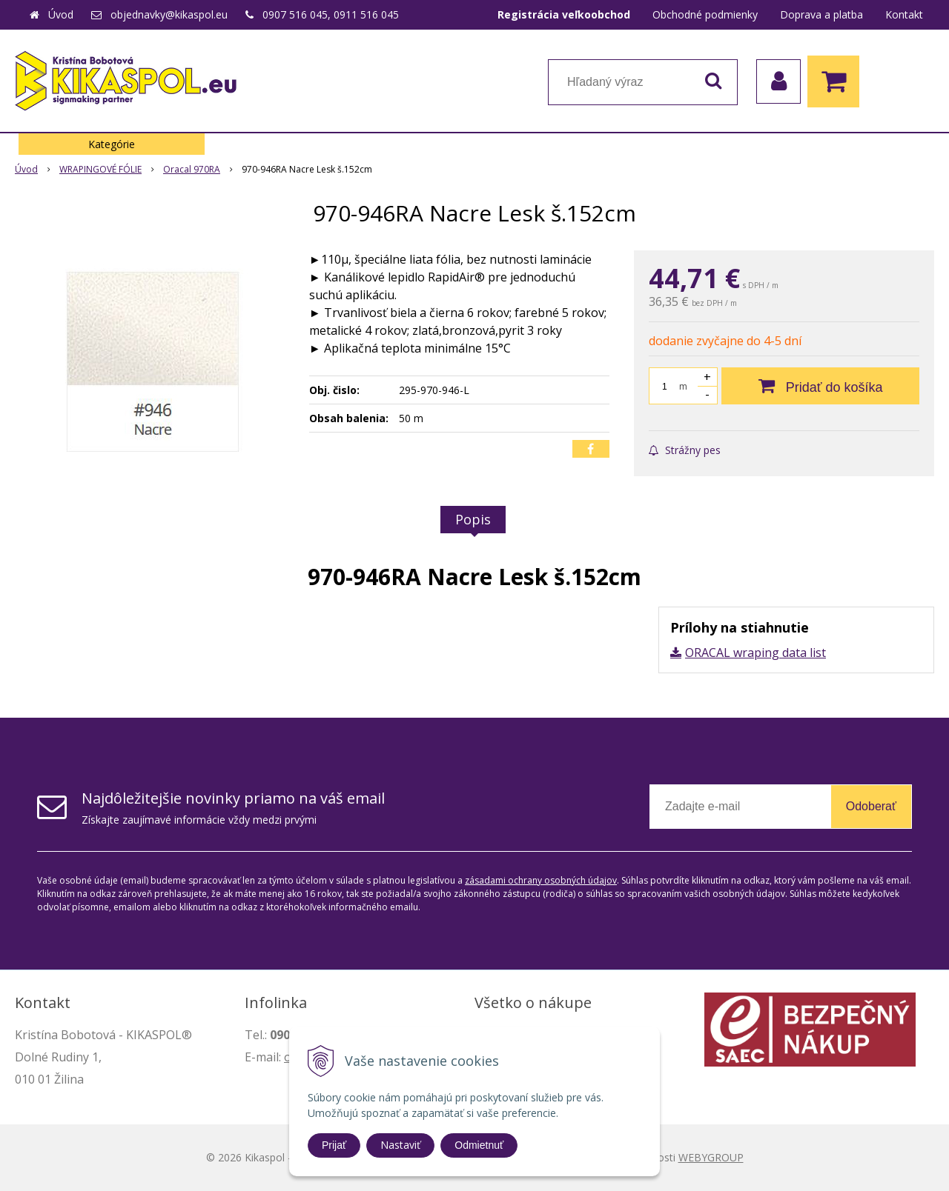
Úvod (60, 14)
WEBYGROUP (711, 1157)
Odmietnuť (478, 1145)
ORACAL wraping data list (755, 652)
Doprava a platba (821, 14)
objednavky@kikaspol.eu (169, 14)
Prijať (334, 1145)
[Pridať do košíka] (820, 385)
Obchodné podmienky (705, 14)
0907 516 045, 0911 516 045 (330, 14)
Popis (473, 519)
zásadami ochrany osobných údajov (541, 880)
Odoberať (871, 806)
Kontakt (904, 14)
